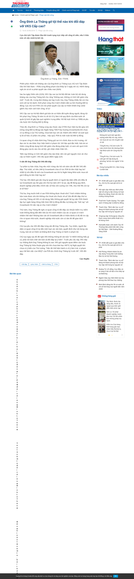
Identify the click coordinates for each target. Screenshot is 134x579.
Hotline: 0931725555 (115, 4)
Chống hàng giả (109, 296)
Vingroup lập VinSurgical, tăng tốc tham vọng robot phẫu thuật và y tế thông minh (111, 218)
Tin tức (19, 10)
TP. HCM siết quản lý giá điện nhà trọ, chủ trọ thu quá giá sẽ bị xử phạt (111, 183)
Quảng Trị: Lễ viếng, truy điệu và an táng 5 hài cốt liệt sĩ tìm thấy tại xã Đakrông (111, 271)
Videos (105, 10)
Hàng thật (103, 4)
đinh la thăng (46, 264)
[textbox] (110, 27)
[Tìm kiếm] (111, 10)
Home (15, 15)
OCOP (82, 10)
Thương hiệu (38, 10)
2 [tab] (112, 335)
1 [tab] (109, 335)
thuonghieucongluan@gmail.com (54, 555)
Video (99, 108)
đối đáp (24, 264)
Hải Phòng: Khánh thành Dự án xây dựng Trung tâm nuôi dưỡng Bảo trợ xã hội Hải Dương (111, 253)
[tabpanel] (25, 294)
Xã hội (97, 10)
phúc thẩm (34, 264)
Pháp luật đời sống (47, 15)
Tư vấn (90, 10)
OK (116, 576)
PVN (56, 264)
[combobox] (110, 27)
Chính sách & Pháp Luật (29, 15)
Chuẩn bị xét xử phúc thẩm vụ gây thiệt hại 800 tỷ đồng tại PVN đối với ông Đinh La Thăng (53, 298)
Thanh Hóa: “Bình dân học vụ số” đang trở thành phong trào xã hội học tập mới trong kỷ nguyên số (111, 209)
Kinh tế (27, 10)
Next (122, 335)
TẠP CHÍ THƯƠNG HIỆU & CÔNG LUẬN (66, 572)
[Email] (20, 559)
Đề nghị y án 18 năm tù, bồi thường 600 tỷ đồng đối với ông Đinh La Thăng (25, 298)
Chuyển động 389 (51, 10)
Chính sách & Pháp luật (69, 10)
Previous (99, 335)
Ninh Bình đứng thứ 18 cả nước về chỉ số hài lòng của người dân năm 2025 (111, 286)
